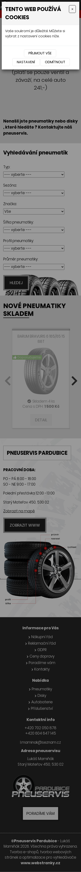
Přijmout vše (40, 53)
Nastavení (26, 62)
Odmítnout (55, 62)
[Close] (72, 9)
